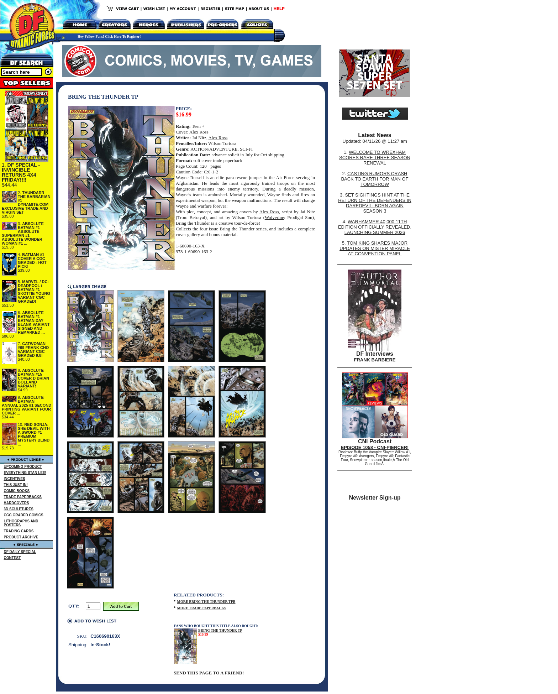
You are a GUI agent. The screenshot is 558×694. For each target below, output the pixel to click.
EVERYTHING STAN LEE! (25, 473)
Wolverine (274, 217)
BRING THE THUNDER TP (220, 630)
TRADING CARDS (19, 531)
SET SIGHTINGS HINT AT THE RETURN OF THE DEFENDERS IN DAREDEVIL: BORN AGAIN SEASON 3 (374, 203)
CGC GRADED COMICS (23, 515)
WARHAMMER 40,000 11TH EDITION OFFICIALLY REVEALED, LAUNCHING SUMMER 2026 (374, 227)
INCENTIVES (14, 479)
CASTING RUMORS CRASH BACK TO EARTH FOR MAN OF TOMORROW (374, 179)
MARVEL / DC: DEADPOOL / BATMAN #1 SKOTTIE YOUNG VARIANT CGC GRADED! (34, 291)
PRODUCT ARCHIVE (21, 537)
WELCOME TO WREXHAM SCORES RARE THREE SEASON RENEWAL (374, 158)
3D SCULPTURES (18, 509)
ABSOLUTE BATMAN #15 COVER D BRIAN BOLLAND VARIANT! (33, 378)
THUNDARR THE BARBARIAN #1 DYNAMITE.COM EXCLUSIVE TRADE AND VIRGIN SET (26, 202)
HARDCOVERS (16, 503)
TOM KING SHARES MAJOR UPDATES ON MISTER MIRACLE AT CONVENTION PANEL (374, 248)
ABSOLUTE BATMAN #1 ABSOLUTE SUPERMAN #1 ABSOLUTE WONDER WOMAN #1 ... (23, 233)
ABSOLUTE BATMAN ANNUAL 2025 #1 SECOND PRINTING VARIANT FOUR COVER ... (26, 405)
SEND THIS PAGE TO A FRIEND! (209, 672)
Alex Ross (199, 132)
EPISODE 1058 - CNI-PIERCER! (375, 447)
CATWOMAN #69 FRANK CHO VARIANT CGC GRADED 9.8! (33, 349)
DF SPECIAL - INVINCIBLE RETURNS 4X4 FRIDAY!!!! (21, 172)
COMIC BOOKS (17, 491)
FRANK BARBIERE (375, 359)
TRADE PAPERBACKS (23, 497)
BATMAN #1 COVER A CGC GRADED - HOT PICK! (32, 260)
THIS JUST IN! (16, 485)
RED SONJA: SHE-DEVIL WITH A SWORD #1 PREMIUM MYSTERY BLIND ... (34, 434)
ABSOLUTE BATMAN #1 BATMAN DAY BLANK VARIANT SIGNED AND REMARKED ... (34, 322)
